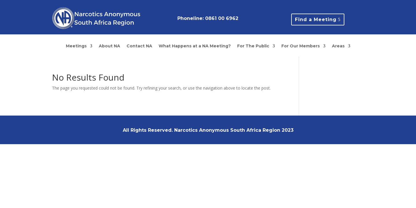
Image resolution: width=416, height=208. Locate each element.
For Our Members (300, 46)
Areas (338, 46)
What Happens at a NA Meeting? (195, 46)
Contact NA (139, 46)
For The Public (253, 46)
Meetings (76, 46)
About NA (109, 46)
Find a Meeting (316, 19)
